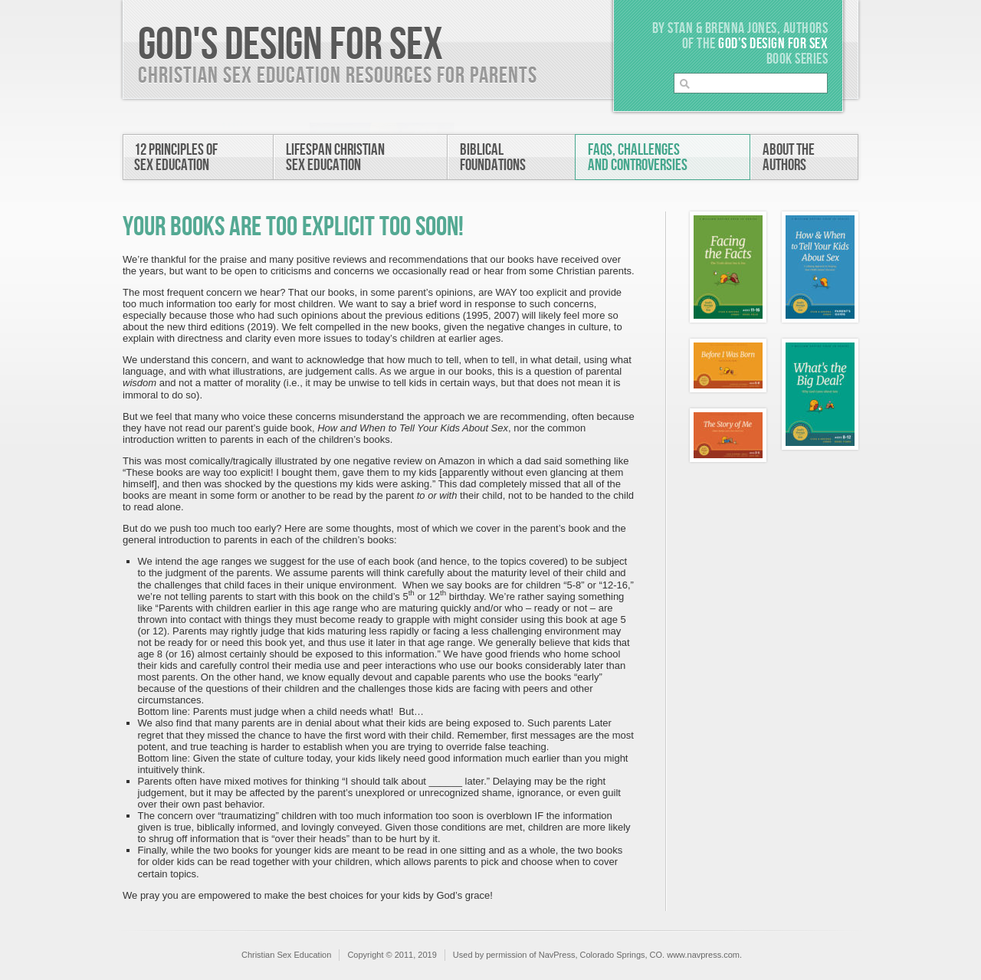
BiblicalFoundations (493, 157)
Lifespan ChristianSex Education (335, 157)
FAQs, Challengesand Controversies (637, 157)
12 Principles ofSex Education (176, 157)
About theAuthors (789, 157)
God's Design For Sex (290, 45)
